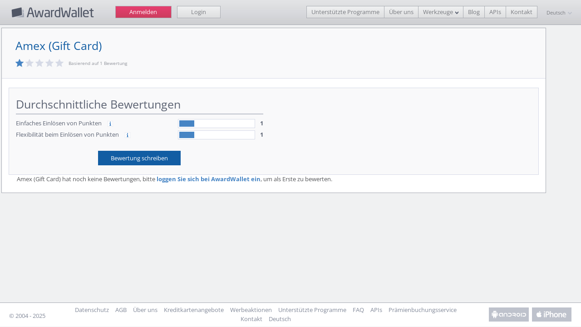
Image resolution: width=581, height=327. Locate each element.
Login (198, 12)
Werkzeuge (438, 12)
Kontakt (521, 12)
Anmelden (143, 12)
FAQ (358, 310)
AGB (121, 310)
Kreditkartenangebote (194, 310)
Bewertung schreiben (140, 158)
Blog (474, 12)
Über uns (401, 12)
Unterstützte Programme (345, 12)
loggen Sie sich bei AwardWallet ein (209, 179)
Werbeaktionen (251, 310)
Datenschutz (92, 310)
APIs (495, 12)
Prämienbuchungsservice (423, 310)
